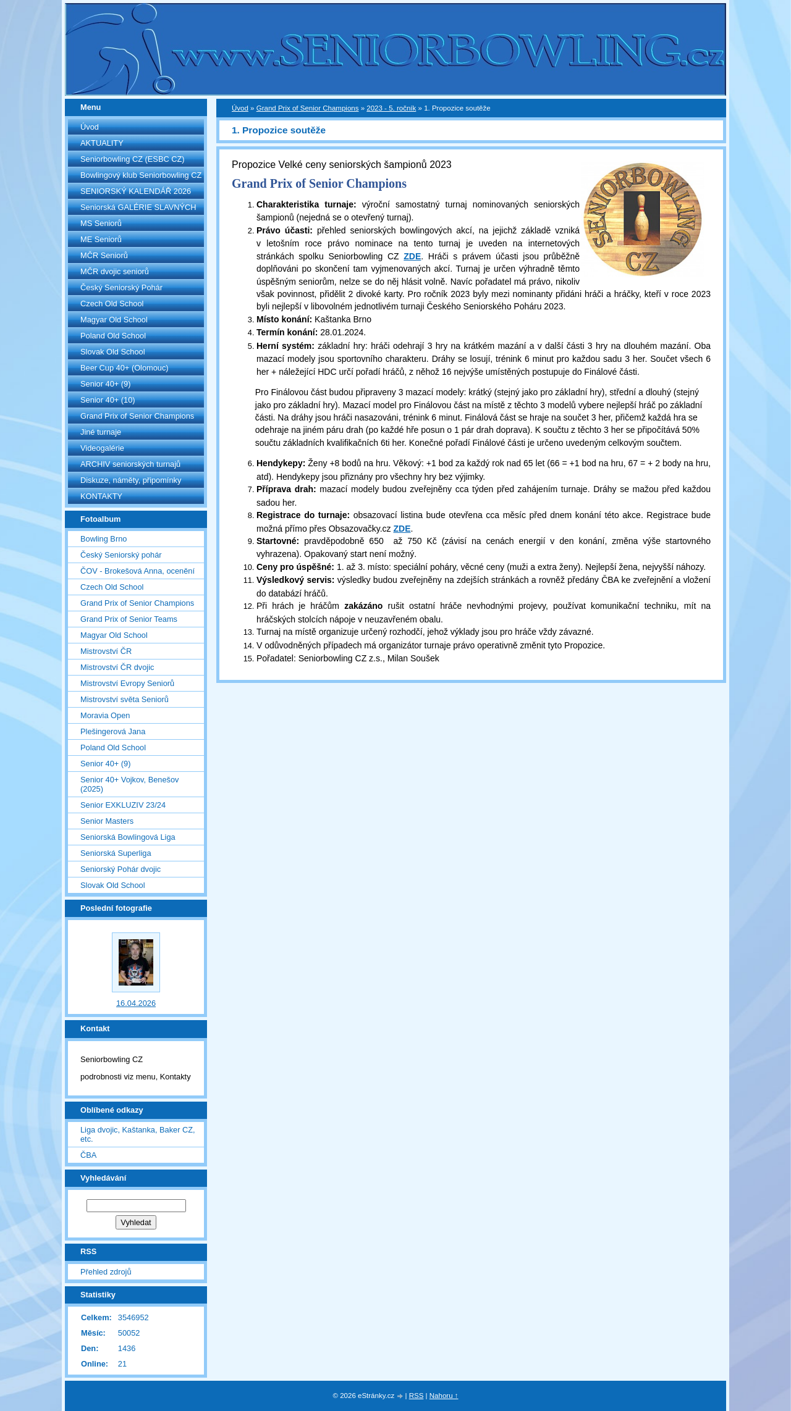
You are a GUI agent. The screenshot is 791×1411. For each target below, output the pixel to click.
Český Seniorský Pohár (121, 287)
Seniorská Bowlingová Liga (128, 837)
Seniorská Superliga (115, 853)
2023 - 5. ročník (391, 108)
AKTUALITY (102, 143)
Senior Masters (106, 821)
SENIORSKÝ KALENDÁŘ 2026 (135, 191)
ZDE (412, 256)
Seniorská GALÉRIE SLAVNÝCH (138, 207)
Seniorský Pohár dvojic (120, 869)
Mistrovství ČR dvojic (117, 667)
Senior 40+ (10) (107, 399)
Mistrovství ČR (106, 651)
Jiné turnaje (100, 432)
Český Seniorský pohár (121, 554)
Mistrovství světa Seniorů (124, 699)
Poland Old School (113, 335)
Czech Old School (111, 303)
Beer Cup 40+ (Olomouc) (124, 367)
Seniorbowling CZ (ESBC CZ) (132, 159)
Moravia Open (105, 715)
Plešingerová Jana (112, 731)
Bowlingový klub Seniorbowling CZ (140, 175)
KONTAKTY (101, 496)
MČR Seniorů (104, 255)
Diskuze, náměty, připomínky (130, 480)
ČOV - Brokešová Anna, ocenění (137, 571)
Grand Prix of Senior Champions (137, 416)
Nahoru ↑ (444, 1395)
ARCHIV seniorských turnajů (130, 464)
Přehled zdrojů (106, 1271)
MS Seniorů (101, 223)
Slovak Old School (112, 351)
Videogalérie (102, 448)
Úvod (89, 127)
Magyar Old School (114, 319)
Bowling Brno (103, 538)
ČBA (88, 1155)
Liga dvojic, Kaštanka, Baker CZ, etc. (137, 1134)
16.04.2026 (136, 1003)
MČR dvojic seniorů (114, 271)
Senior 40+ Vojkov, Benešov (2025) (129, 784)
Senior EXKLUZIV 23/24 (123, 805)
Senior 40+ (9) (105, 383)
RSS (416, 1395)
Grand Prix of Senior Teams (128, 619)
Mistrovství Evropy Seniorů (127, 683)
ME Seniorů (101, 239)
